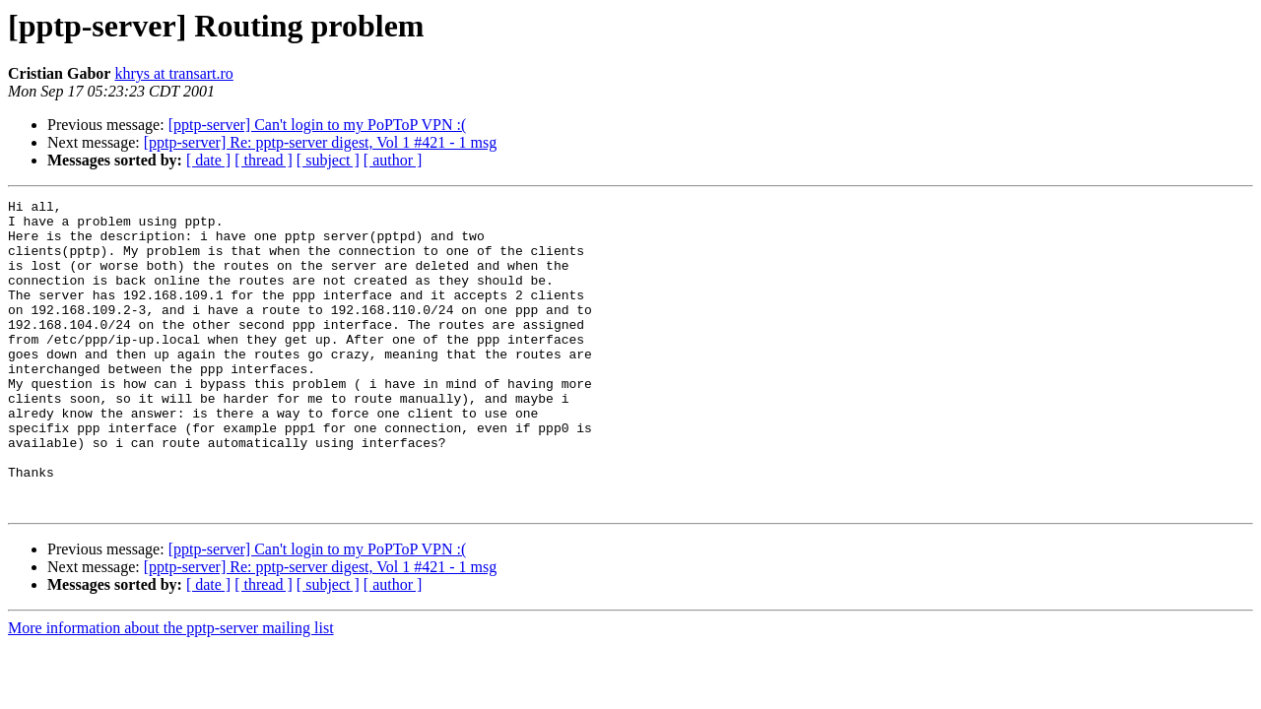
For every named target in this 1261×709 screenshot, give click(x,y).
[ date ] (208, 160)
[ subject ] (328, 160)
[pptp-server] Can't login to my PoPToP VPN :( (317, 124)
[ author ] (393, 160)
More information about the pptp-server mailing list (171, 689)
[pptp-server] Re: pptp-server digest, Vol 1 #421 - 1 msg (320, 142)
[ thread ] (263, 160)
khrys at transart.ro (173, 73)
